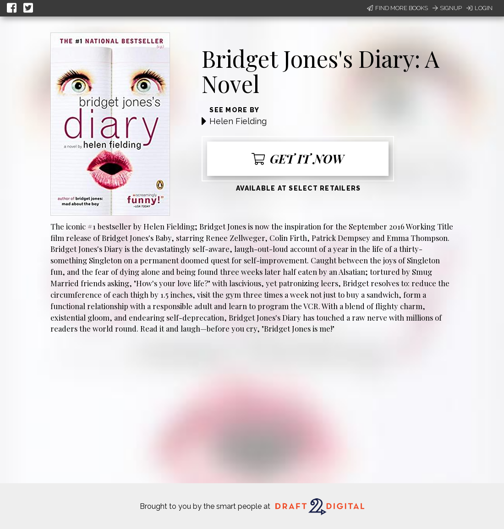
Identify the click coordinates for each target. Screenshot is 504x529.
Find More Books (397, 8)
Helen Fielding (238, 121)
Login (479, 8)
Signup (447, 8)
